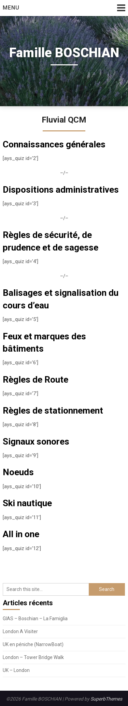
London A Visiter (20, 631)
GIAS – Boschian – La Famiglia (35, 618)
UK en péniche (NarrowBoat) (33, 644)
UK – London (16, 670)
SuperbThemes (106, 699)
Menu (11, 7)
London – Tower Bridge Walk (33, 657)
